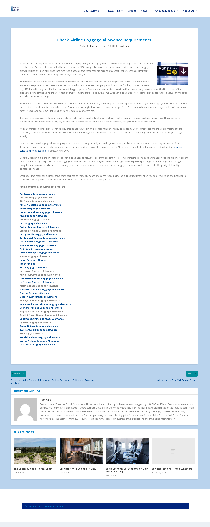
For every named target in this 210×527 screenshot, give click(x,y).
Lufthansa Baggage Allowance (37, 272)
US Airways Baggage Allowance (37, 334)
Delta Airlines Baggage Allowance (39, 232)
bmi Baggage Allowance (33, 213)
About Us (188, 6)
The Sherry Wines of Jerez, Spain (33, 459)
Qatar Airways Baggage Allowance (39, 287)
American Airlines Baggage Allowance (41, 202)
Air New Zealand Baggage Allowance (40, 195)
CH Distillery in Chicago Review (78, 459)
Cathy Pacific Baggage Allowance (38, 224)
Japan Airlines (27, 254)
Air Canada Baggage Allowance (37, 184)
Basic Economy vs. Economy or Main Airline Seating (127, 460)
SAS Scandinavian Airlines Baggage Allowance (45, 294)
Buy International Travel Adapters (172, 459)
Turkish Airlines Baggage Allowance (40, 327)
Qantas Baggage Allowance (35, 283)
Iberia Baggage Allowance (34, 250)
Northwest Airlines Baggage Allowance (42, 279)
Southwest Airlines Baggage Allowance (42, 309)
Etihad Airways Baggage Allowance (39, 243)
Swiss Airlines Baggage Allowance (39, 316)
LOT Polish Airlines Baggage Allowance (41, 268)
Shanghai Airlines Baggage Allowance (41, 298)
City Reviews (91, 6)
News (144, 6)
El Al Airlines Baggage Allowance (38, 235)
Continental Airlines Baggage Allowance (42, 228)
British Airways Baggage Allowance (39, 217)
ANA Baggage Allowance (33, 206)
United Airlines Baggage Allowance (39, 331)
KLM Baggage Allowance (33, 257)
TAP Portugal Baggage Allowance (39, 320)
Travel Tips (113, 6)
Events (132, 6)
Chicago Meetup (165, 6)
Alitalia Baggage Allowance (35, 199)
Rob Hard (95, 36)
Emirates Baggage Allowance (36, 239)
